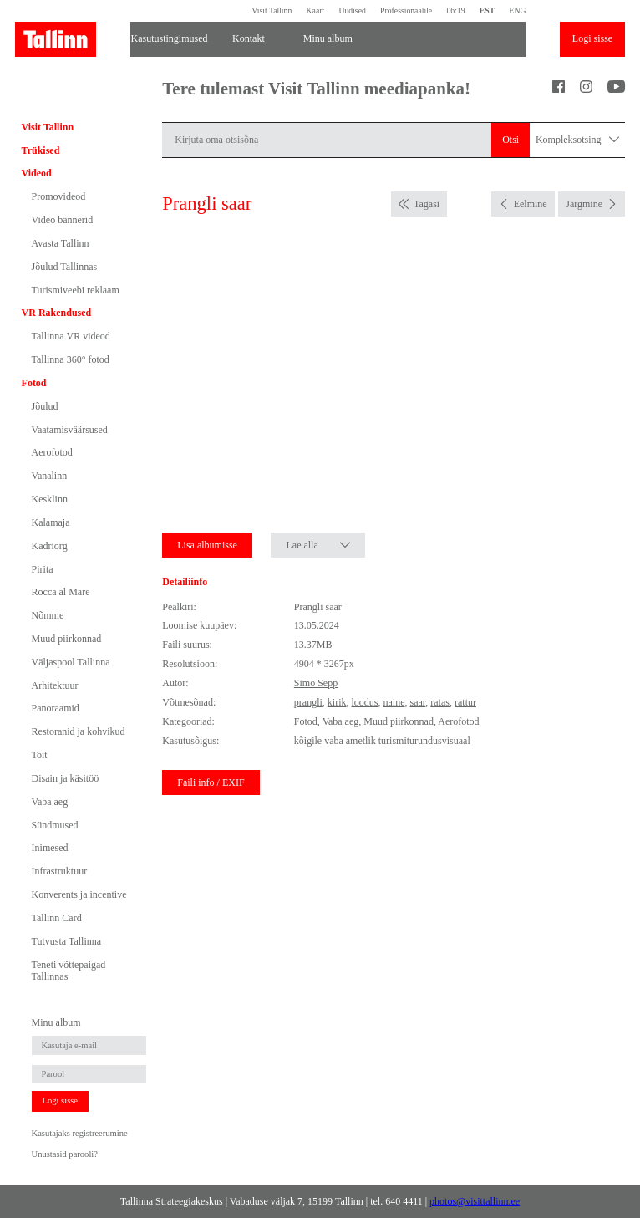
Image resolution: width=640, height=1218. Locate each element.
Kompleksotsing (577, 140)
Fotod (34, 383)
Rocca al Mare (61, 592)
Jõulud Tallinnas (65, 267)
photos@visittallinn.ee (474, 1201)
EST (487, 10)
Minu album (328, 38)
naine (394, 702)
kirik (337, 702)
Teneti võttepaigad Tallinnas (69, 970)
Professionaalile (406, 10)
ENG (517, 10)
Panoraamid (55, 708)
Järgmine (584, 204)
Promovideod (59, 196)
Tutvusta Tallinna (67, 941)
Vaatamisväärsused (70, 430)
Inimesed (50, 848)
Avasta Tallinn (60, 243)
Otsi (510, 139)
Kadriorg (50, 546)
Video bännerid (63, 220)
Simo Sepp (316, 683)
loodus (364, 702)
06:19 (455, 10)
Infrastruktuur (60, 871)
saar (418, 702)
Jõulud (45, 406)
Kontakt (248, 38)
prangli (308, 702)
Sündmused (55, 825)
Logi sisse (592, 38)
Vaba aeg (50, 802)
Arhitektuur (55, 685)
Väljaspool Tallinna (71, 662)
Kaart (316, 10)
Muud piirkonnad (67, 639)
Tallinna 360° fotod (70, 359)
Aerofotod (52, 452)
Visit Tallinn (271, 10)
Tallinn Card (57, 918)
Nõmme (48, 615)
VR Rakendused (57, 313)
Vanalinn (50, 476)
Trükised (41, 150)
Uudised (351, 10)
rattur (465, 702)
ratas (440, 702)
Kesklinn (50, 499)
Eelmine (530, 204)
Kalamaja (51, 522)
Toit (40, 755)
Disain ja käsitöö (65, 778)
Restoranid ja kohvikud (78, 731)
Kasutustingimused (169, 38)
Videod (37, 173)
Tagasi (426, 204)
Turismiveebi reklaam (75, 290)
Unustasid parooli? (65, 1154)
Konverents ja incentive (79, 894)
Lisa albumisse (207, 545)
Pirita (42, 569)
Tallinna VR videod (71, 336)
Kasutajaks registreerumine (80, 1133)
